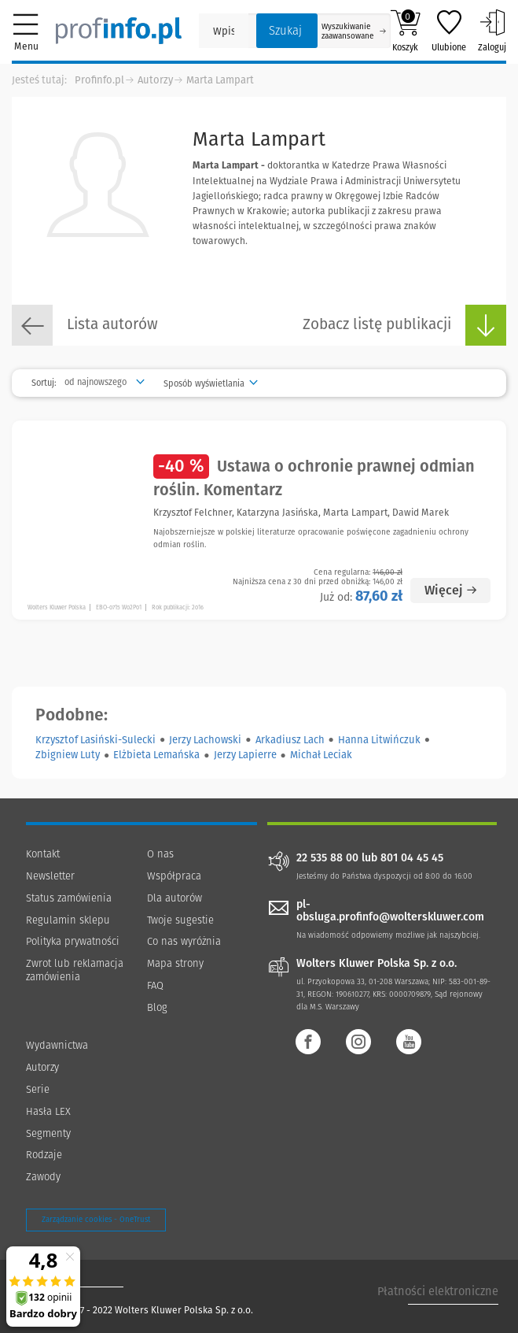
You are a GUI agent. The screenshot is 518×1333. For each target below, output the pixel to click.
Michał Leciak (321, 755)
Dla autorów (174, 898)
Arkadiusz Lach (290, 740)
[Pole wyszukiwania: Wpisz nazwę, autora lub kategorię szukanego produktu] (223, 30)
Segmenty (48, 1133)
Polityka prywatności (72, 941)
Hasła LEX (48, 1111)
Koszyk (405, 30)
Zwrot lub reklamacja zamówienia (74, 970)
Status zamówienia (69, 898)
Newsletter (50, 876)
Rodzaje (44, 1155)
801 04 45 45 (411, 858)
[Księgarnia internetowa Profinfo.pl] (119, 30)
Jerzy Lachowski (205, 740)
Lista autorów (85, 325)
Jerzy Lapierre (245, 755)
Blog (157, 1007)
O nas (160, 854)
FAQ (155, 985)
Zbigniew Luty (67, 755)
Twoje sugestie (180, 920)
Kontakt (43, 854)
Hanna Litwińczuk (379, 740)
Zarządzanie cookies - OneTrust (96, 1219)
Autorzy (155, 80)
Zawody (43, 1177)
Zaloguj (492, 30)
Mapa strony (175, 963)
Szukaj (285, 31)
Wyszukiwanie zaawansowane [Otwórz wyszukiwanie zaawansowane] (353, 31)
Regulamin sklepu (68, 920)
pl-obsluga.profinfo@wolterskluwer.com (390, 911)
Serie (38, 1089)
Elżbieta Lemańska (156, 755)
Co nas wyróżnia (184, 941)
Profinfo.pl (99, 80)
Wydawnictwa (57, 1045)
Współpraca (174, 876)
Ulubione (449, 30)
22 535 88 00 (327, 858)
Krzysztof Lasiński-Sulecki (95, 740)
